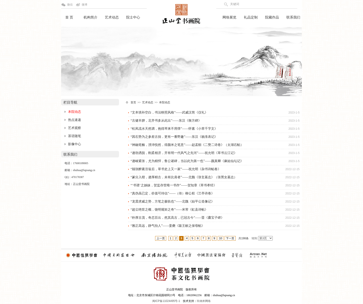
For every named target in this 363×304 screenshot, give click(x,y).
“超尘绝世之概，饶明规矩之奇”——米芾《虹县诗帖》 (169, 209)
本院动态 (74, 112)
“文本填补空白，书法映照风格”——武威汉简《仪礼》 (169, 112)
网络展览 (229, 17)
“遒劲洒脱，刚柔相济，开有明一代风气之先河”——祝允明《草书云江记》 (184, 153)
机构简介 (90, 17)
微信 (70, 4)
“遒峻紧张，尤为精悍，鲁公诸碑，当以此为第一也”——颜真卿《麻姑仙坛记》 (187, 161)
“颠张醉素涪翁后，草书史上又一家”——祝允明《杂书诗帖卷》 (176, 169)
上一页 (160, 238)
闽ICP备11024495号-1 (166, 301)
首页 (133, 102)
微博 (84, 4)
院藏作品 (272, 17)
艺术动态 (112, 17)
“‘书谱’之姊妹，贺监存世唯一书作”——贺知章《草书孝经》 (174, 185)
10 (220, 238)
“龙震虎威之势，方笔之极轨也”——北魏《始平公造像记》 (172, 201)
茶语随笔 (74, 136)
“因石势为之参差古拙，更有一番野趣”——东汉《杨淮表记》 (174, 136)
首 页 (69, 17)
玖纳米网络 (204, 301)
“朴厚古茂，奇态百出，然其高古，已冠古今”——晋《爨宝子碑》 (177, 217)
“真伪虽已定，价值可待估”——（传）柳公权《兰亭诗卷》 (172, 193)
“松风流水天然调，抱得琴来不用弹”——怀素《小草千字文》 (174, 128)
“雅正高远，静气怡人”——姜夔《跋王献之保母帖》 (168, 225)
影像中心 (74, 144)
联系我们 (293, 17)
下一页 (230, 238)
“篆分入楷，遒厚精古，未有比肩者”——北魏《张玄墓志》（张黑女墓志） (184, 177)
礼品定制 (251, 17)
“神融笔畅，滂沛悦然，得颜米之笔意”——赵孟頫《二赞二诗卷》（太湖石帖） (187, 145)
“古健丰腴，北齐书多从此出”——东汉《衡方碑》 (166, 120)
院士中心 (133, 17)
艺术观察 (74, 128)
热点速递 (74, 120)
